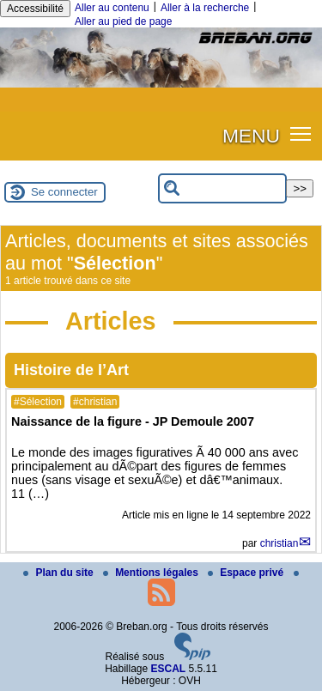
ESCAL (168, 669)
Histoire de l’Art (71, 370)
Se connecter (64, 191)
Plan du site (59, 573)
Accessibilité (35, 9)
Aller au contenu (112, 8)
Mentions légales (152, 573)
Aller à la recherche (205, 8)
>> (300, 188)
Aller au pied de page (123, 21)
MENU (251, 135)
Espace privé (247, 573)
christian (279, 543)
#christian (95, 402)
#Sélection (38, 402)
